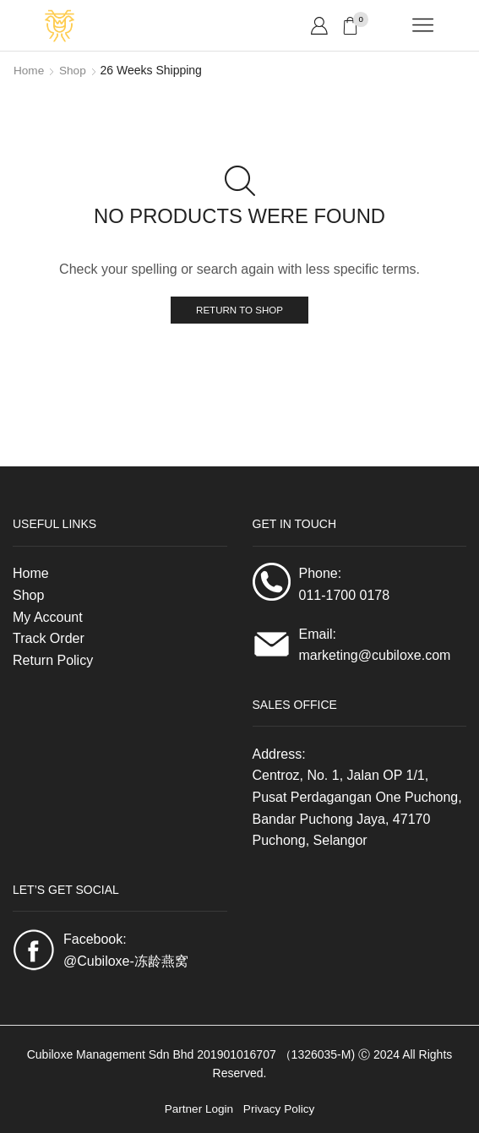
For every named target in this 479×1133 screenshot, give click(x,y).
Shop (74, 70)
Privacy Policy (280, 1109)
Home (29, 70)
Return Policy (53, 660)
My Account (48, 617)
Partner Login (197, 1109)
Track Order (48, 639)
